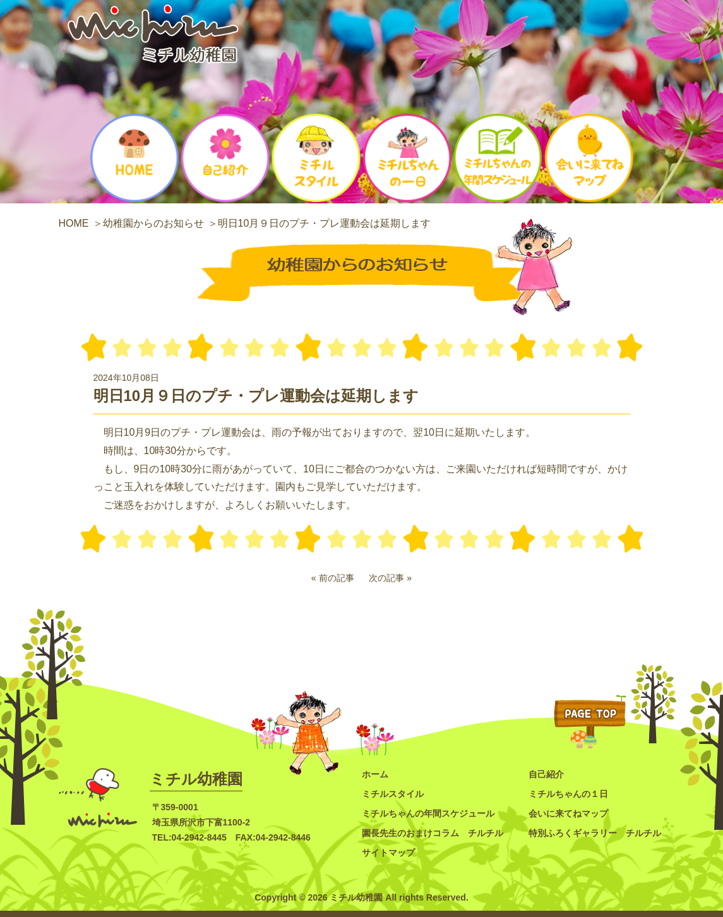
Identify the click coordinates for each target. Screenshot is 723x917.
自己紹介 (546, 774)
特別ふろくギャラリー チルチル (595, 833)
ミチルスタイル (393, 794)
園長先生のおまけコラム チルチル (432, 833)
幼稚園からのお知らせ (153, 223)
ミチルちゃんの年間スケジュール (428, 813)
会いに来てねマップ (568, 813)
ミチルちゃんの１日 (568, 794)
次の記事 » (390, 578)
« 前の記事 (332, 578)
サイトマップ (388, 853)
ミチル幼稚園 (196, 779)
